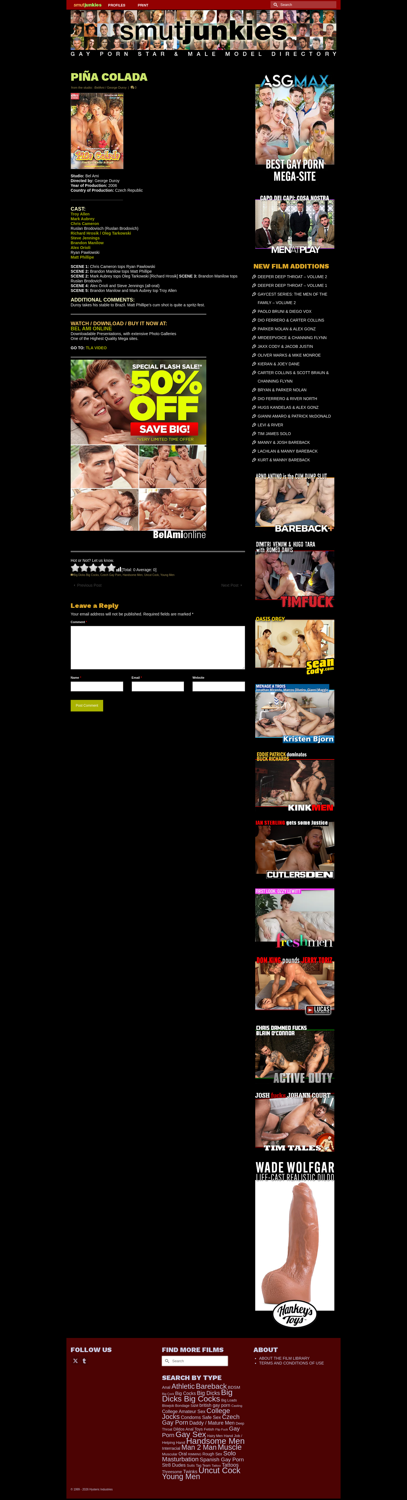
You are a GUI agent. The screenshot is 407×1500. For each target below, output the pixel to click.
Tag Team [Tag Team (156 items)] (203, 1466)
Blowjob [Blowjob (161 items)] (168, 1406)
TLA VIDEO (96, 348)
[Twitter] (75, 1360)
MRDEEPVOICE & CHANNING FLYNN (292, 337)
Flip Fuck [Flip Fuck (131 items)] (221, 1429)
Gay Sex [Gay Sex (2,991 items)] (191, 1434)
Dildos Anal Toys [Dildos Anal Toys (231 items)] (188, 1429)
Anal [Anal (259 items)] (166, 1387)
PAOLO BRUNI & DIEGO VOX (284, 311)
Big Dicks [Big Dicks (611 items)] (208, 1393)
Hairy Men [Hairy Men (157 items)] (215, 1436)
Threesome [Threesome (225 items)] (172, 1472)
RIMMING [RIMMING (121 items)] (194, 1454)
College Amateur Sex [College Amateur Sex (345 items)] (183, 1411)
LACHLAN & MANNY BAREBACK (288, 451)
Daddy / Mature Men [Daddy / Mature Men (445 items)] (212, 1423)
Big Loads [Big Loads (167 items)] (229, 1400)
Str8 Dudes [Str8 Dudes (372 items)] (174, 1465)
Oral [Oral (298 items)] (183, 1453)
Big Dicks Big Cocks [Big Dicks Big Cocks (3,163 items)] (197, 1395)
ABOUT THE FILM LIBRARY (284, 1358)
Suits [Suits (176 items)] (191, 1466)
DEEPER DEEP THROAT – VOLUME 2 (292, 276)
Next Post (230, 585)
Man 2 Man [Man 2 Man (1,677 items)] (199, 1447)
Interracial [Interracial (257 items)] (171, 1448)
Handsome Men (133, 575)
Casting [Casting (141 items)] (236, 1405)
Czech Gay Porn (110, 575)
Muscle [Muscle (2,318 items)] (230, 1447)
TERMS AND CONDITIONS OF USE (291, 1363)
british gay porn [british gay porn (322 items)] (214, 1405)
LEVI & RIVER (270, 425)
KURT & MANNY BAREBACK (284, 460)
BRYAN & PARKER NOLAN (282, 390)
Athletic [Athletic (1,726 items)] (183, 1386)
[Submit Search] (274, 4)
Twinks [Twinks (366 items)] (190, 1471)
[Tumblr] (84, 1360)
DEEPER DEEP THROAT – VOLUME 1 (292, 285)
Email (137, 677)
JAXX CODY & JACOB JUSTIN (285, 346)
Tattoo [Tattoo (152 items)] (216, 1466)
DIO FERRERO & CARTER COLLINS (291, 320)
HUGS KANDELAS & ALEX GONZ (288, 407)
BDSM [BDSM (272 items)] (234, 1387)
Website (198, 677)
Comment (79, 622)
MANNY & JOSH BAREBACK (284, 442)
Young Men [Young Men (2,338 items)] (181, 1476)
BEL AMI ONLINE (91, 328)
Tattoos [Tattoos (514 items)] (230, 1465)
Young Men (167, 575)
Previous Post (89, 585)
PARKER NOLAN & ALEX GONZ (287, 329)
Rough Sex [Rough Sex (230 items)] (212, 1454)
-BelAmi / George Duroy (110, 87)
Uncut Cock (151, 575)
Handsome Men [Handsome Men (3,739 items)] (215, 1441)
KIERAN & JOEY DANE (279, 364)
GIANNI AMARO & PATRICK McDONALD (294, 416)
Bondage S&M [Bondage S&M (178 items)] (186, 1406)
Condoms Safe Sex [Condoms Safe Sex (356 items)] (201, 1417)
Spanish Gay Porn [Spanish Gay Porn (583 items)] (222, 1459)
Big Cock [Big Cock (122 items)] (168, 1394)
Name (76, 677)
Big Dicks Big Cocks (86, 575)
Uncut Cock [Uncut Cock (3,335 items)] (219, 1470)
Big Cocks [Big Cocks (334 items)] (185, 1393)
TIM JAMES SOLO (274, 433)
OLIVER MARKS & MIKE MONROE (289, 355)
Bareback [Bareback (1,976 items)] (211, 1386)
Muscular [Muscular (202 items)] (169, 1454)
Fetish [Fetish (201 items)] (209, 1429)
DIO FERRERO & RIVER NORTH (287, 398)
